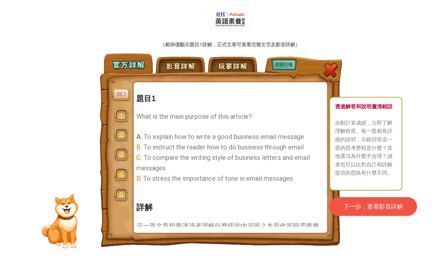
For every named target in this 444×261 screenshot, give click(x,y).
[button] (373, 206)
